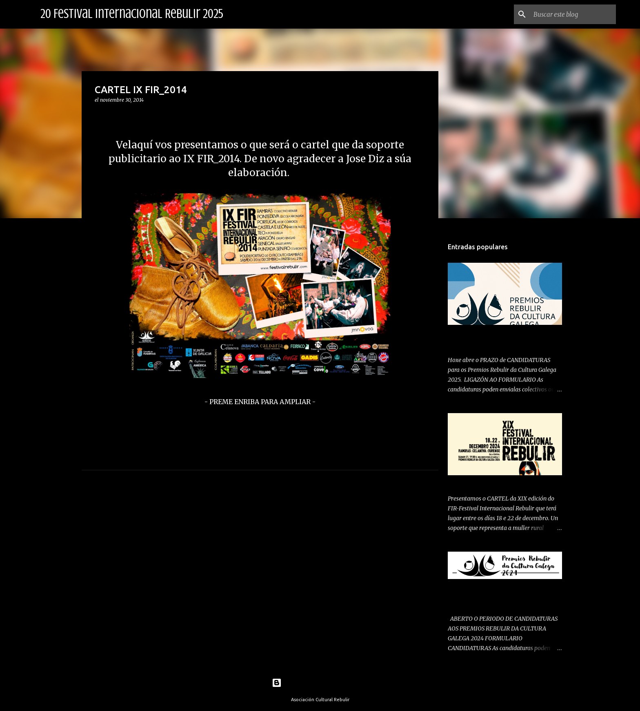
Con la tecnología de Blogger (320, 682)
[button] (99, 116)
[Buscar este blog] (573, 14)
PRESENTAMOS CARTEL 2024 (487, 482)
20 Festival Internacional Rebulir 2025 (131, 14)
